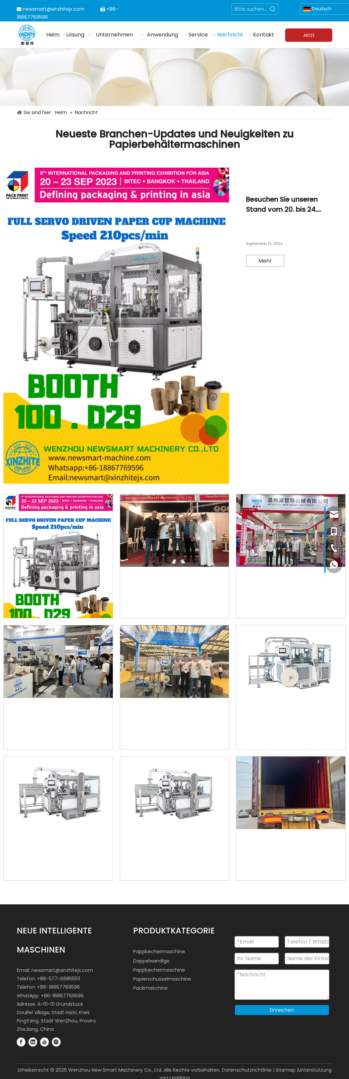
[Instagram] (56, 1041)
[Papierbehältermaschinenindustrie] (174, 77)
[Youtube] (44, 1041)
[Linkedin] (32, 1041)
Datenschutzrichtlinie (247, 1070)
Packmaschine (150, 988)
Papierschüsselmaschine (162, 979)
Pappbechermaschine (159, 951)
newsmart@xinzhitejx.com (53, 9)
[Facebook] (21, 1041)
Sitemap (285, 1070)
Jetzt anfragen (309, 37)
